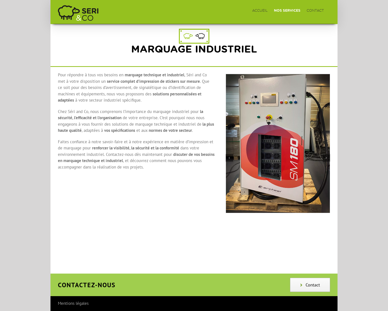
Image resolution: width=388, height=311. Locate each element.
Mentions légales (73, 303)
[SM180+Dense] (278, 77)
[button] (229, 158)
